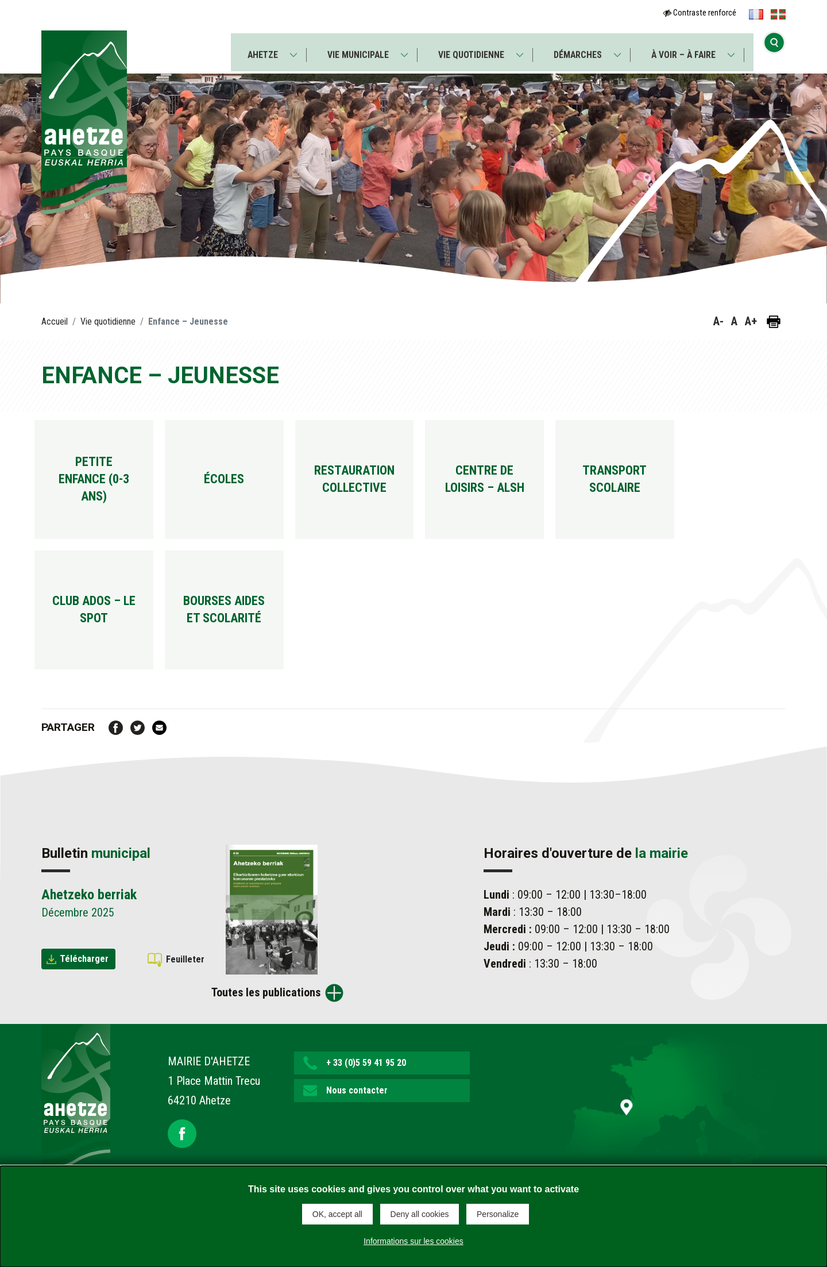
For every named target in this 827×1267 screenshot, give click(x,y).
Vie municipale (357, 49)
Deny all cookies (420, 1214)
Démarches (579, 49)
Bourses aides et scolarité (235, 620)
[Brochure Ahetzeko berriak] (272, 924)
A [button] (734, 321)
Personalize (498, 1214)
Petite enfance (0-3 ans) (97, 482)
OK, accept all (337, 1214)
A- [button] (718, 321)
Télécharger (84, 973)
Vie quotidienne (471, 49)
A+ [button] (751, 321)
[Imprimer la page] (774, 322)
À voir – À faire (685, 49)
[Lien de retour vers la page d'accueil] (75, 1112)
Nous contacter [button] (357, 1105)
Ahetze (260, 49)
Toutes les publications (265, 1008)
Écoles (235, 482)
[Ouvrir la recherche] (774, 48)
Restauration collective (374, 482)
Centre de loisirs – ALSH (511, 482)
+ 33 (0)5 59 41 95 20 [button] (366, 1078)
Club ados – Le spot (98, 620)
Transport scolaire (649, 482)
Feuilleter (185, 974)
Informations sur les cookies (413, 1240)
